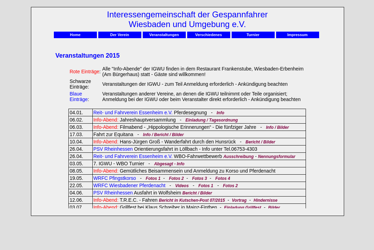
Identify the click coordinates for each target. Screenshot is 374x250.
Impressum (297, 35)
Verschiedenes (208, 35)
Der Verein (119, 35)
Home (75, 35)
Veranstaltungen (164, 35)
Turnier (253, 35)
